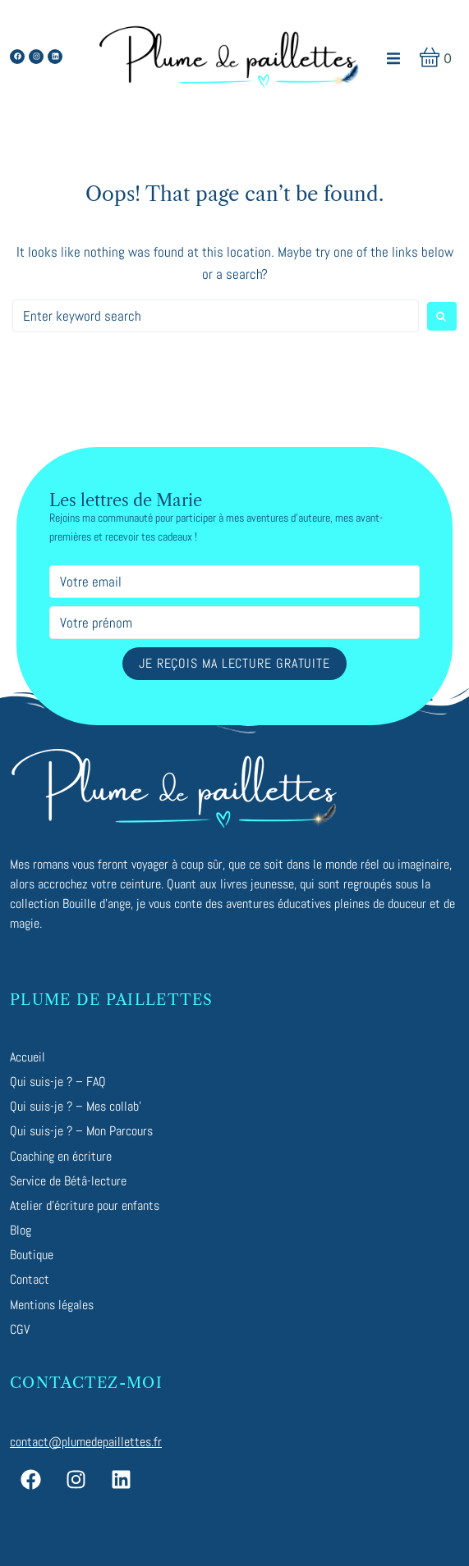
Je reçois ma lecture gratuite (234, 663)
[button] (393, 58)
